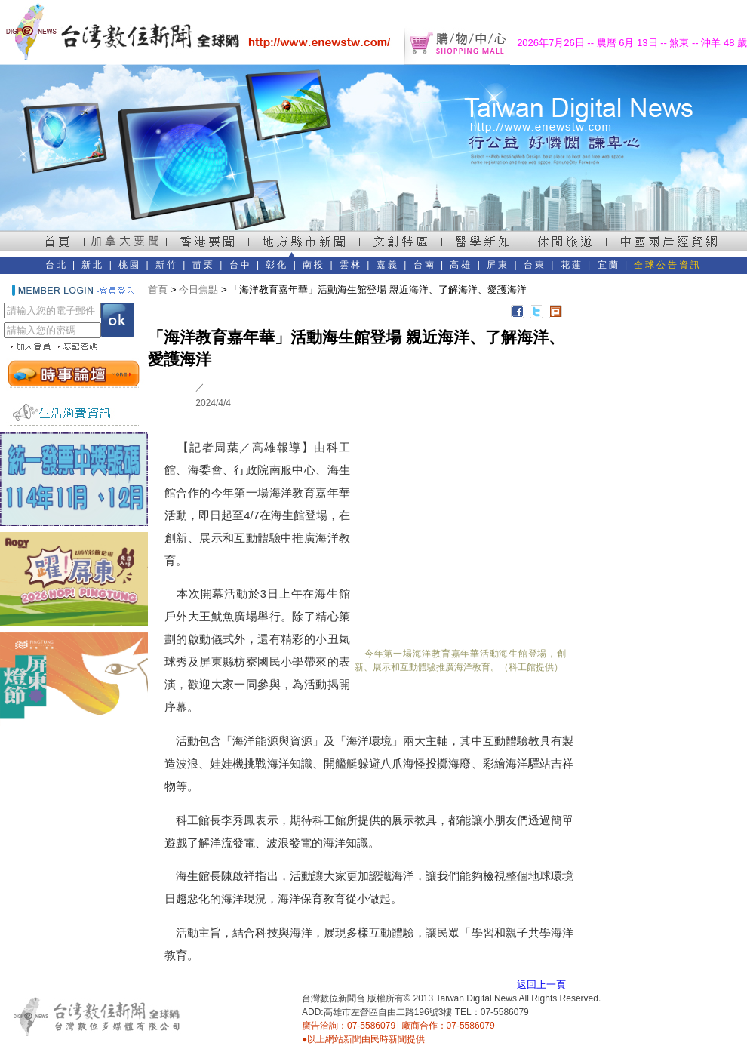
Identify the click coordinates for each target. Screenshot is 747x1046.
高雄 (461, 265)
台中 (240, 265)
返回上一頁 (541, 984)
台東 (535, 265)
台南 (424, 265)
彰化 (277, 265)
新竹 (166, 265)
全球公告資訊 (668, 265)
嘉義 (388, 265)
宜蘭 (609, 265)
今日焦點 (198, 289)
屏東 (498, 265)
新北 (92, 265)
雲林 (351, 265)
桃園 (129, 265)
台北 (56, 265)
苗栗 (203, 265)
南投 (314, 265)
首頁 (158, 289)
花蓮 (572, 265)
